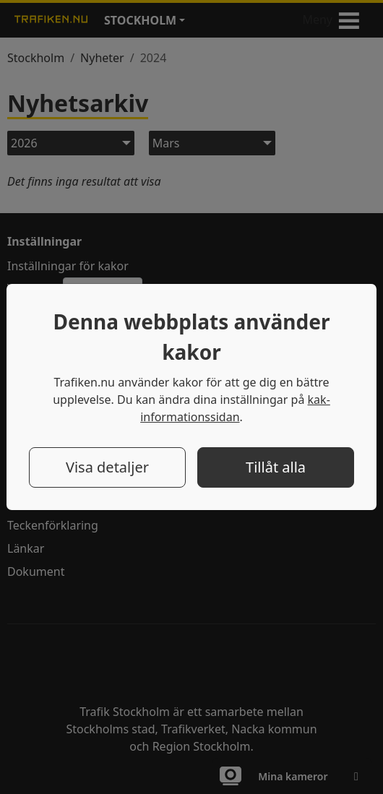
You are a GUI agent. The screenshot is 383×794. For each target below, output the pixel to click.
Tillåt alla (276, 467)
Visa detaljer (107, 467)
